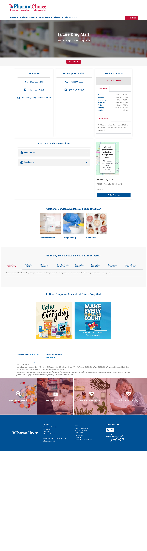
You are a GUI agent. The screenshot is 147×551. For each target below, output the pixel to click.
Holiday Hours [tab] (103, 119)
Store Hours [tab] (103, 89)
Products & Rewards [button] (28, 17)
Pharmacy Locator (72, 17)
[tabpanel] (113, 103)
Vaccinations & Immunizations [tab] (130, 265)
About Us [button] (58, 17)
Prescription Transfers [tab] (112, 265)
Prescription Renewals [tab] (95, 265)
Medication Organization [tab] (11, 265)
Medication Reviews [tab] (28, 265)
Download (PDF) (35, 355)
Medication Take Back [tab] (44, 265)
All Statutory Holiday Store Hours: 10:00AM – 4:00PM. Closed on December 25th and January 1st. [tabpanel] (113, 127)
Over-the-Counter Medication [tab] (63, 265)
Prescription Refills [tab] (79, 265)
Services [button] (14, 17)
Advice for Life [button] (45, 17)
